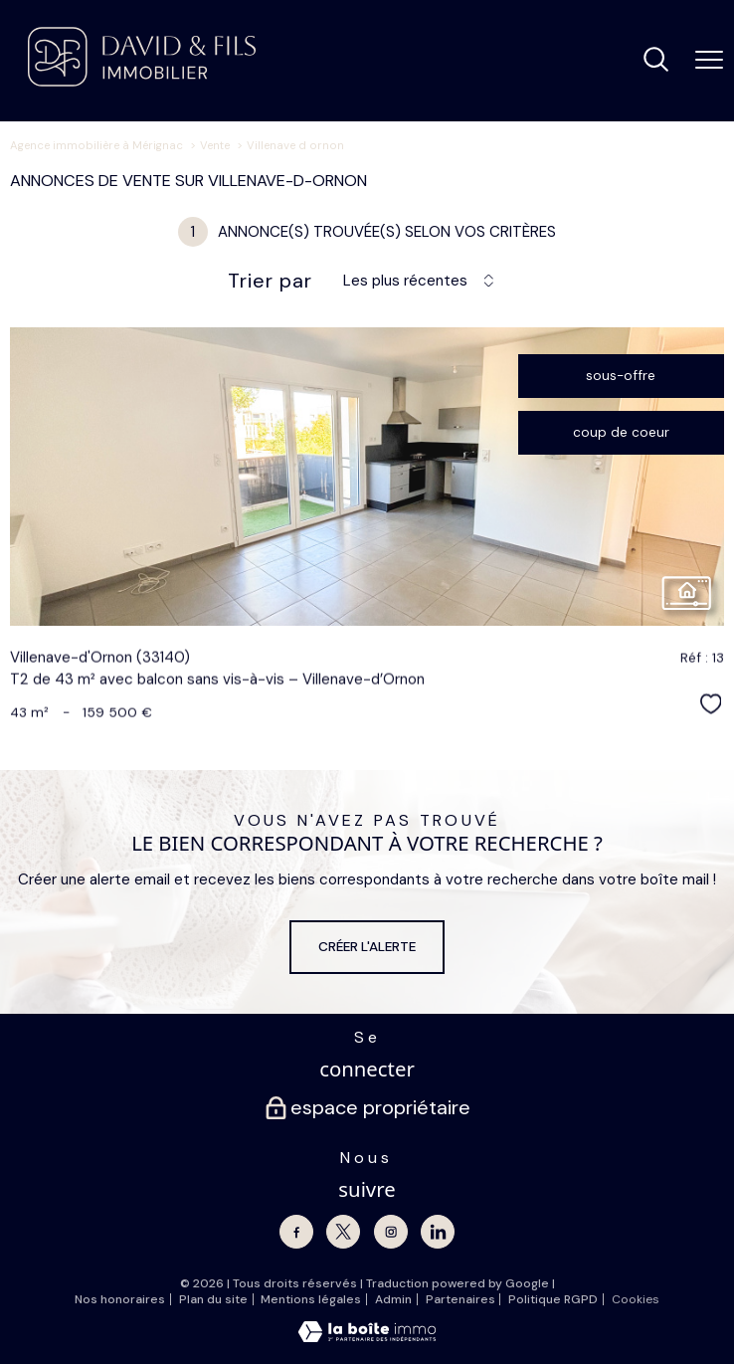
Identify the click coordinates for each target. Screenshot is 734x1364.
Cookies (635, 1300)
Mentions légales (311, 1299)
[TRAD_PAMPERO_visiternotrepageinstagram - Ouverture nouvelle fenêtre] (391, 1232)
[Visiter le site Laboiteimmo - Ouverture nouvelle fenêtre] (367, 1337)
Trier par (270, 280)
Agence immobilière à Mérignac (96, 145)
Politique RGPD (553, 1299)
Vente (215, 145)
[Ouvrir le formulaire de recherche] (655, 61)
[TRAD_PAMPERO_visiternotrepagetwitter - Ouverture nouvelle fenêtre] (343, 1232)
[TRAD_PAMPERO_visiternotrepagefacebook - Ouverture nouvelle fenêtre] (296, 1232)
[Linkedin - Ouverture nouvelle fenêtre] (438, 1232)
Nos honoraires (120, 1299)
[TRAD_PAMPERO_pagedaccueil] (142, 82)
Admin (393, 1299)
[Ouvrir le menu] (709, 61)
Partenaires (460, 1299)
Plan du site (213, 1299)
